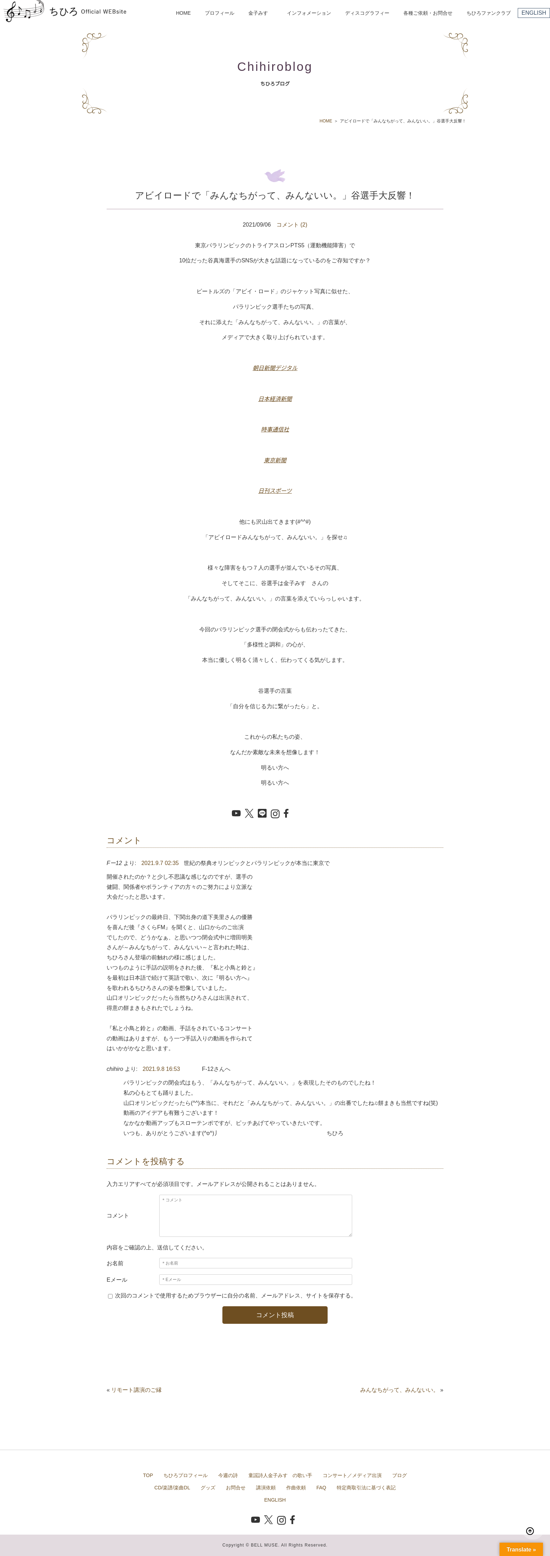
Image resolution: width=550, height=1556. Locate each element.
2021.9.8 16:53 (161, 1069)
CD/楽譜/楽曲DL (172, 1487)
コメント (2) (291, 225)
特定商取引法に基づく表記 (366, 1487)
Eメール (117, 1280)
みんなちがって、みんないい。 (399, 1390)
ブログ (399, 1475)
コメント (118, 1216)
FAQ (321, 1487)
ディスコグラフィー (367, 13)
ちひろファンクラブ (489, 13)
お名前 (115, 1263)
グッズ (208, 1487)
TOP (148, 1475)
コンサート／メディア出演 (352, 1475)
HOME (183, 13)
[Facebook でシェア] (288, 814)
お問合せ (236, 1487)
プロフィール (219, 13)
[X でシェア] (249, 814)
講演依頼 (266, 1487)
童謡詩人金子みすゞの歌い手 (280, 1475)
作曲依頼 (296, 1487)
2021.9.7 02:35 (160, 863)
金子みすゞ (260, 13)
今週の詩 (228, 1475)
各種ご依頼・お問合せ (427, 13)
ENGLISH (534, 13)
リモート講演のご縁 (136, 1390)
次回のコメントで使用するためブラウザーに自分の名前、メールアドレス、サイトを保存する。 (235, 1296)
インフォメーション (309, 13)
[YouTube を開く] (236, 814)
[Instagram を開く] (275, 814)
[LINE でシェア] (262, 814)
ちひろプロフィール (185, 1475)
